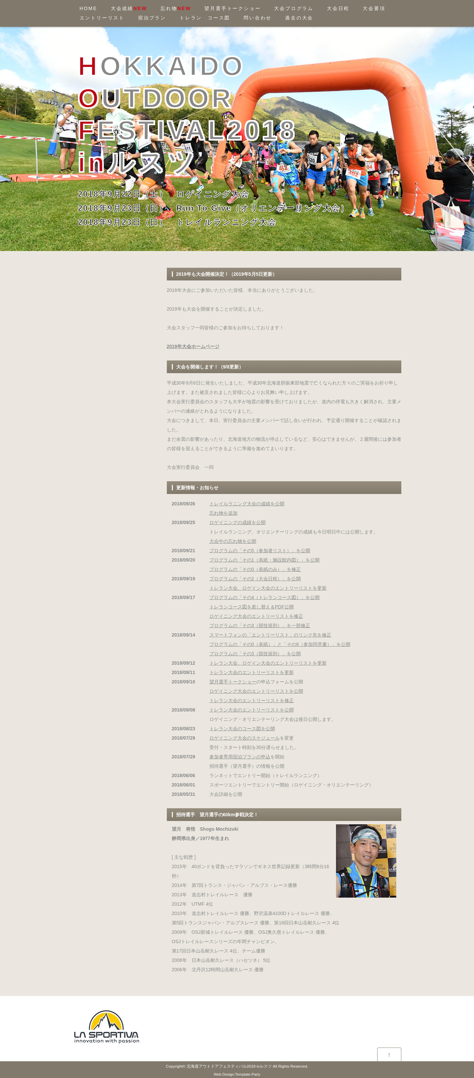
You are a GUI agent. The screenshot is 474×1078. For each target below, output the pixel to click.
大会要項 (374, 8)
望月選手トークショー (232, 8)
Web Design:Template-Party (237, 1074)
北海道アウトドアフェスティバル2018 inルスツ (229, 1066)
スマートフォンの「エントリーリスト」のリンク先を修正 (270, 635)
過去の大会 (299, 17)
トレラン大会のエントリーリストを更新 (251, 672)
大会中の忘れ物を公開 (232, 541)
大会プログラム (294, 8)
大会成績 (129, 8)
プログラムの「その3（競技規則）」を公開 (255, 653)
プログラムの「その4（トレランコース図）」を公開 (264, 597)
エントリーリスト (102, 17)
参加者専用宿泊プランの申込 (239, 756)
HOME (88, 8)
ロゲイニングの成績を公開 (237, 522)
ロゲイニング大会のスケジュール (244, 738)
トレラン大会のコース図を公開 (242, 728)
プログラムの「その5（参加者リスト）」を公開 (260, 550)
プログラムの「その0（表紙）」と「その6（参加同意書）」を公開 (280, 644)
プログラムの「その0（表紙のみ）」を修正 (255, 569)
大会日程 (338, 8)
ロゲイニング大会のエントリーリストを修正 (256, 616)
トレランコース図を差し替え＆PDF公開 (251, 606)
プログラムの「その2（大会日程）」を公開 (255, 578)
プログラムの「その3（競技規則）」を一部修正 (260, 625)
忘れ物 (175, 8)
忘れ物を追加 (223, 513)
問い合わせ (258, 17)
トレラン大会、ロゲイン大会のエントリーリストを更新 (268, 588)
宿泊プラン (152, 17)
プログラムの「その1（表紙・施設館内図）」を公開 (264, 560)
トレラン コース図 (205, 17)
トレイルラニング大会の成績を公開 (246, 503)
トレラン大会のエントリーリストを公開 (251, 710)
